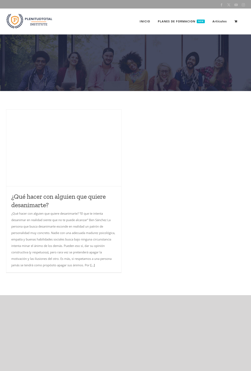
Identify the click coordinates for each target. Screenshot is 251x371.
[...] (92, 265)
